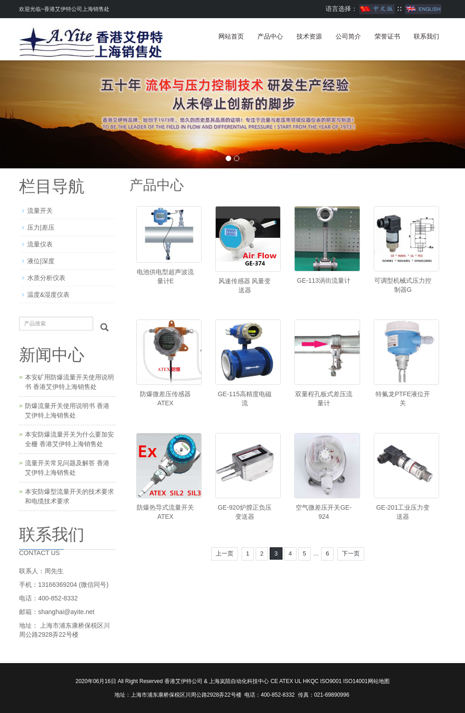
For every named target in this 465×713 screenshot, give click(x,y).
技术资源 (309, 36)
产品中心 (270, 36)
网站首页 (231, 36)
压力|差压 (40, 227)
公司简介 (348, 36)
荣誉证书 (387, 36)
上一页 (224, 553)
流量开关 (40, 210)
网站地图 (379, 681)
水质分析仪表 (46, 277)
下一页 (351, 553)
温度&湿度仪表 (48, 294)
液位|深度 (40, 261)
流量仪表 (40, 244)
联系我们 (426, 36)
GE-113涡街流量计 (324, 280)
